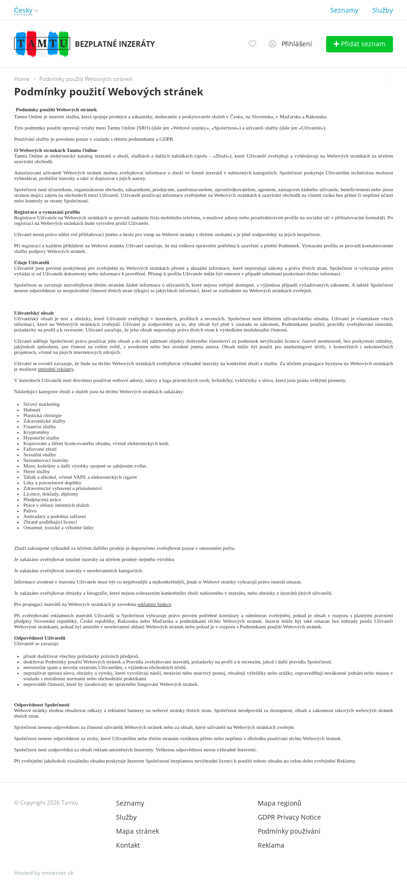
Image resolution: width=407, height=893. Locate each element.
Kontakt (128, 845)
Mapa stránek (137, 831)
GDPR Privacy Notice (289, 817)
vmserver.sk (57, 873)
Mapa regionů (279, 803)
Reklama (271, 845)
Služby (382, 10)
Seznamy (344, 10)
